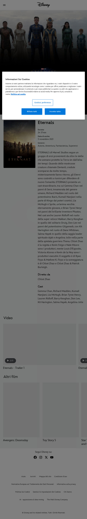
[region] (43, 95)
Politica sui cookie (18, 94)
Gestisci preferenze (42, 102)
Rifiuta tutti (32, 111)
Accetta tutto (55, 111)
